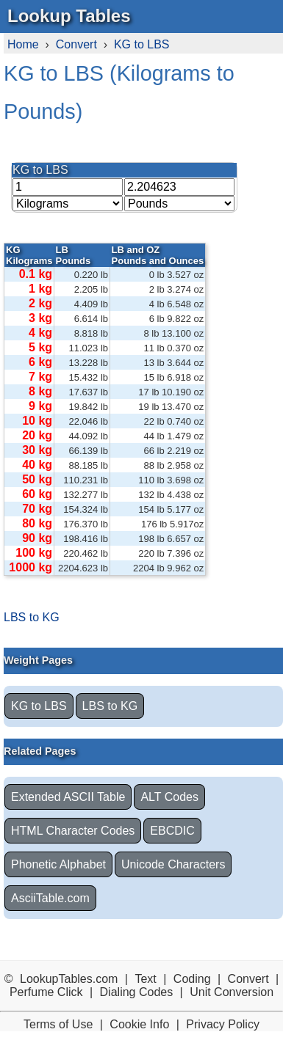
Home (23, 44)
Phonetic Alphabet (58, 864)
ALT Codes (169, 797)
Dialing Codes (136, 992)
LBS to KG (32, 617)
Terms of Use (58, 1024)
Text (145, 979)
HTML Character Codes (73, 830)
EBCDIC (172, 830)
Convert (76, 44)
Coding (192, 979)
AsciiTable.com (50, 898)
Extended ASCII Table (68, 797)
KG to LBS (142, 44)
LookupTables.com (69, 979)
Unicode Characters (173, 864)
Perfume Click (46, 992)
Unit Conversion (231, 992)
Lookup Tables (69, 16)
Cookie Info (139, 1024)
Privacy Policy (222, 1024)
